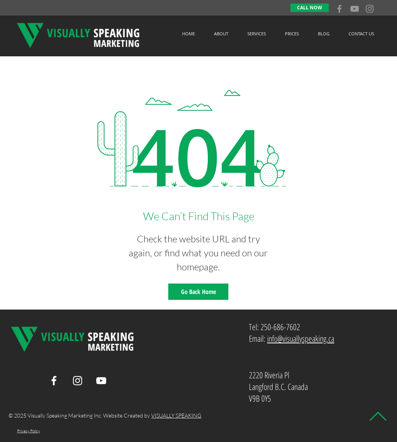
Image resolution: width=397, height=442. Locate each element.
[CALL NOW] (309, 7)
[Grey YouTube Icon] (354, 8)
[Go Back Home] (198, 292)
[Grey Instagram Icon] (369, 8)
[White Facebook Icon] (54, 380)
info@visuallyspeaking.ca (300, 338)
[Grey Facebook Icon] (339, 8)
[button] (256, 33)
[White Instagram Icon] (77, 380)
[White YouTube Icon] (101, 380)
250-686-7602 (280, 326)
